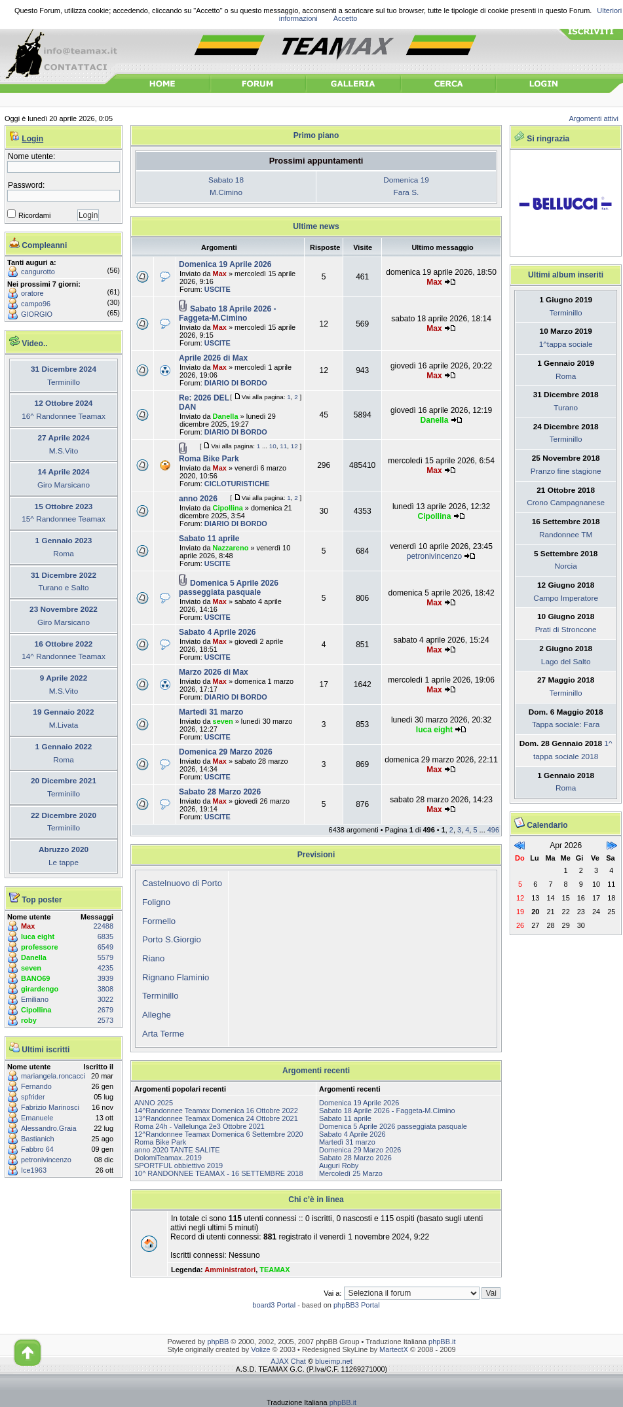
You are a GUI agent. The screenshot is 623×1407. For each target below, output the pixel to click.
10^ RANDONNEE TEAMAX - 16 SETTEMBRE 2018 (218, 1173)
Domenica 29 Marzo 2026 (226, 752)
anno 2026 (198, 498)
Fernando (36, 1086)
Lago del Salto (566, 661)
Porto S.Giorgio (171, 939)
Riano (153, 958)
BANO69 (35, 978)
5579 (105, 957)
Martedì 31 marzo (211, 712)
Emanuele (37, 1118)
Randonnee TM (565, 534)
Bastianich (37, 1139)
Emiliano (34, 999)
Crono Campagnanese (566, 502)
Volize (260, 1349)
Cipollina (36, 1010)
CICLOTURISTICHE (237, 484)
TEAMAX (274, 1269)
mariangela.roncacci (53, 1076)
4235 (105, 968)
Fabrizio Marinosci (50, 1107)
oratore (32, 293)
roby (29, 1020)
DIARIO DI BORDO (235, 383)
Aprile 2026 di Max (213, 358)
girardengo (39, 989)
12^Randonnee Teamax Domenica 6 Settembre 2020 (218, 1134)
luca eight (37, 936)
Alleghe (156, 1015)
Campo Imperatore (565, 598)
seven (31, 968)
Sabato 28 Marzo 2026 (220, 791)
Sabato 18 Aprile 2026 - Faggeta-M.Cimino (227, 313)
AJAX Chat (288, 1361)
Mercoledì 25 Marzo (351, 1173)
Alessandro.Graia (49, 1128)
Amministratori (229, 1269)
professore (39, 947)
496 (493, 830)
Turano (566, 407)
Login (32, 138)
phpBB (218, 1341)
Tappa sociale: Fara (565, 724)
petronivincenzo (46, 1160)
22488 (103, 926)
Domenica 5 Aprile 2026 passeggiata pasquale (228, 588)
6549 (105, 947)
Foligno (156, 902)
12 (294, 446)
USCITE (217, 289)
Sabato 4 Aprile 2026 (217, 632)
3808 (105, 989)
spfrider (33, 1097)
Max (28, 926)
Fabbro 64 (37, 1149)
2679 (105, 1010)
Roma (566, 376)
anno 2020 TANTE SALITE (177, 1150)
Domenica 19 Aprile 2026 (225, 264)
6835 (105, 936)
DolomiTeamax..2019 (168, 1158)
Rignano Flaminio (175, 977)
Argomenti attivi (594, 118)
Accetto (345, 18)
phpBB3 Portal (356, 1305)
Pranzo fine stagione (566, 471)
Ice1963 (34, 1170)
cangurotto (38, 272)
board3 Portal (273, 1305)
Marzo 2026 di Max (213, 672)
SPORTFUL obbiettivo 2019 (178, 1165)
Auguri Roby (338, 1165)
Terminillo (160, 996)
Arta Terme (163, 1034)
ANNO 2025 (153, 1103)
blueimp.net (333, 1361)
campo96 (35, 304)
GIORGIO (36, 314)
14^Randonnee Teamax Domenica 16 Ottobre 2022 (216, 1110)
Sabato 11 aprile (209, 538)
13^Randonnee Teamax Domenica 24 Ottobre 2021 (216, 1118)
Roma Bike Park (209, 458)
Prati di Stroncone (566, 629)
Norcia (566, 566)
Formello (159, 921)
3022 (105, 999)
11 (283, 446)
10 (272, 446)
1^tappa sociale (566, 344)
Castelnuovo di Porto (182, 883)
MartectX (393, 1349)
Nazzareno (231, 548)
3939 (105, 978)
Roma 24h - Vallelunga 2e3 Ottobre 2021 (199, 1126)
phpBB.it (441, 1341)
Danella (34, 957)
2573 (105, 1020)
